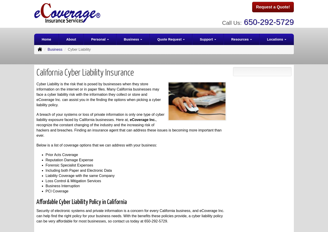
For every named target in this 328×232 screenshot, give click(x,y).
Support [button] (208, 38)
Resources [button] (241, 38)
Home (46, 38)
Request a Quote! (273, 7)
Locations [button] (276, 38)
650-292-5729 (269, 20)
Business (55, 48)
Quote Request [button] (171, 38)
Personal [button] (100, 38)
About (71, 38)
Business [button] (133, 38)
